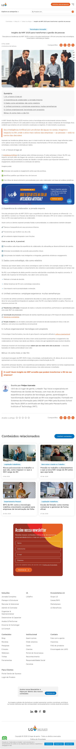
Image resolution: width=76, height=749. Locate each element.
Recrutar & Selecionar (10, 604)
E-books (5, 649)
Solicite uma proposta (61, 4)
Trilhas (4, 657)
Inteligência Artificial (10, 155)
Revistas (5, 642)
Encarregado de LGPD (59, 649)
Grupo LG (54, 597)
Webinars (5, 653)
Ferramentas (7, 660)
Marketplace (55, 604)
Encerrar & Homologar (10, 625)
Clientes (29, 649)
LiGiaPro (29, 597)
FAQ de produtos (57, 646)
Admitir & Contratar (9, 608)
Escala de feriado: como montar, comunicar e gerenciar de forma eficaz (54, 507)
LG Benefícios (55, 608)
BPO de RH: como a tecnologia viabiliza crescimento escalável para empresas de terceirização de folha (19, 507)
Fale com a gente (57, 638)
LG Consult (6, 629)
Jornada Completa (9, 597)
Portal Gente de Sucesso (11, 673)
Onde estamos (32, 642)
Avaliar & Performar (9, 621)
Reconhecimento (33, 657)
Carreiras (29, 664)
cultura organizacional (62, 334)
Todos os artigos (26, 21)
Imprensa (54, 642)
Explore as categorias (10, 12)
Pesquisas (5, 646)
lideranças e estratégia (11, 317)
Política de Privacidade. (50, 564)
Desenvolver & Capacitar (11, 617)
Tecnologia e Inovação (38, 29)
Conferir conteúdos (64, 436)
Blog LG (17, 21)
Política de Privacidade (38, 739)
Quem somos (31, 638)
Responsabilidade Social (35, 660)
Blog (3, 638)
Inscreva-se (23, 570)
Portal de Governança (34, 653)
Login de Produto (8, 677)
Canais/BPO (55, 600)
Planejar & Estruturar (10, 600)
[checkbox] (16, 565)
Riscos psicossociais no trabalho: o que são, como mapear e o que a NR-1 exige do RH (18, 470)
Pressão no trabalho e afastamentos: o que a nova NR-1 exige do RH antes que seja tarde (56, 470)
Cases (28, 646)
